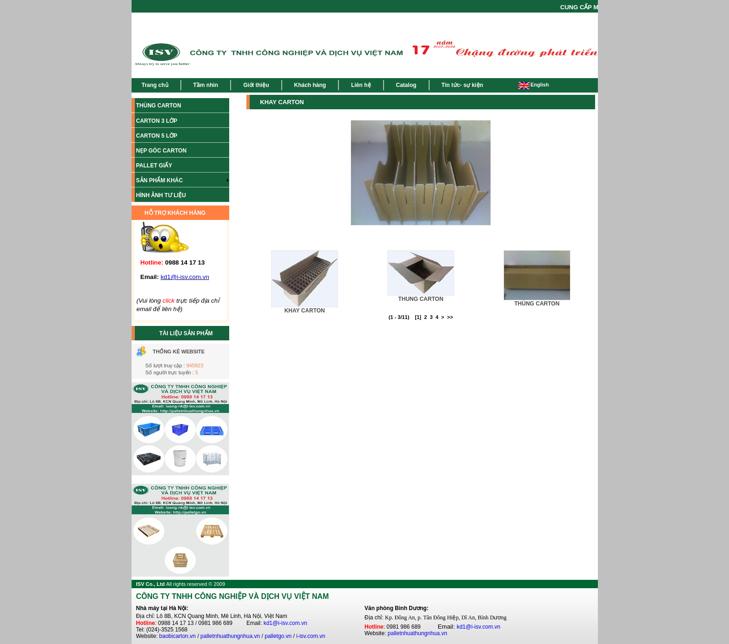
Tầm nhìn (206, 85)
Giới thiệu (256, 85)
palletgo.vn (278, 636)
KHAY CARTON (305, 310)
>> (450, 317)
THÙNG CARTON (536, 303)
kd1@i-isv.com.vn (285, 623)
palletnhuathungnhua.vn (230, 636)
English (533, 84)
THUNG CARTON (420, 299)
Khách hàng (310, 85)
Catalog (406, 85)
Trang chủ (155, 85)
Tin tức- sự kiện (462, 85)
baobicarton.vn (177, 636)
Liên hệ (361, 85)
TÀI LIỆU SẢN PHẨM (186, 333)
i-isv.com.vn (310, 636)
